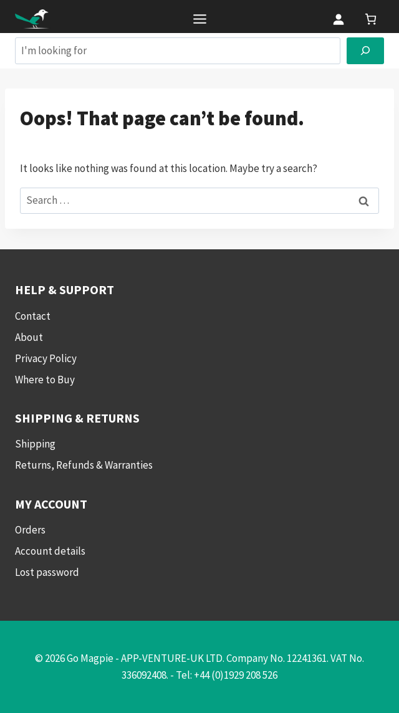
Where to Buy (45, 379)
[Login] (338, 19)
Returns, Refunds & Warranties (84, 465)
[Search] (365, 50)
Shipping (35, 444)
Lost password (47, 572)
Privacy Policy (46, 358)
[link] (370, 19)
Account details (50, 551)
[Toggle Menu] (200, 19)
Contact (32, 316)
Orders (30, 530)
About (29, 337)
